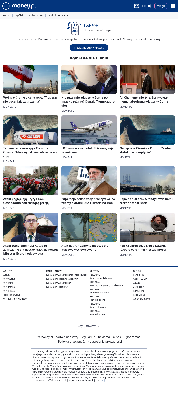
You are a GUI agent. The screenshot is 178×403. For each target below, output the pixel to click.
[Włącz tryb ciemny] (146, 6)
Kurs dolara (9, 290)
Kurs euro (8, 282)
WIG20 (136, 282)
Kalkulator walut (58, 15)
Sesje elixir (138, 286)
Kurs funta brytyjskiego (15, 298)
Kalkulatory (36, 15)
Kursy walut (9, 278)
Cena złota (138, 274)
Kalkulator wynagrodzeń (58, 282)
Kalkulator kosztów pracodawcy (62, 278)
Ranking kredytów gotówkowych (106, 285)
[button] (173, 6)
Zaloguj (161, 6)
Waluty (6, 274)
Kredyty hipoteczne (99, 292)
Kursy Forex (139, 290)
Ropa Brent (139, 294)
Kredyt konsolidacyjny (101, 278)
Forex (6, 15)
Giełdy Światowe (141, 298)
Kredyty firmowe (98, 307)
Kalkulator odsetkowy (57, 286)
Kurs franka (9, 286)
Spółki (19, 15)
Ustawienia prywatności (105, 341)
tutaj (102, 380)
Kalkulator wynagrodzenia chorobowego (67, 274)
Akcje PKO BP (140, 278)
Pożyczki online (97, 299)
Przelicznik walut (11, 294)
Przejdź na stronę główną (89, 47)
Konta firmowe (97, 314)
